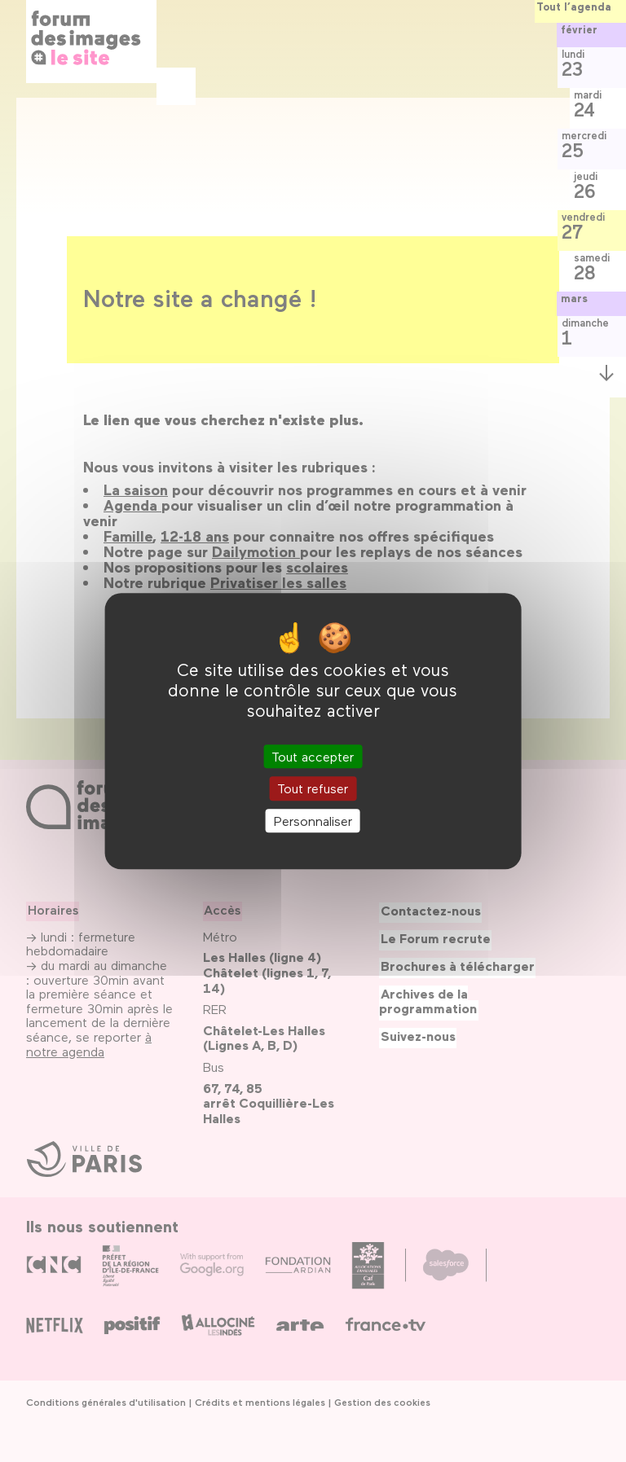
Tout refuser (312, 789)
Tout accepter (312, 757)
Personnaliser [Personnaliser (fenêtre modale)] (313, 820)
